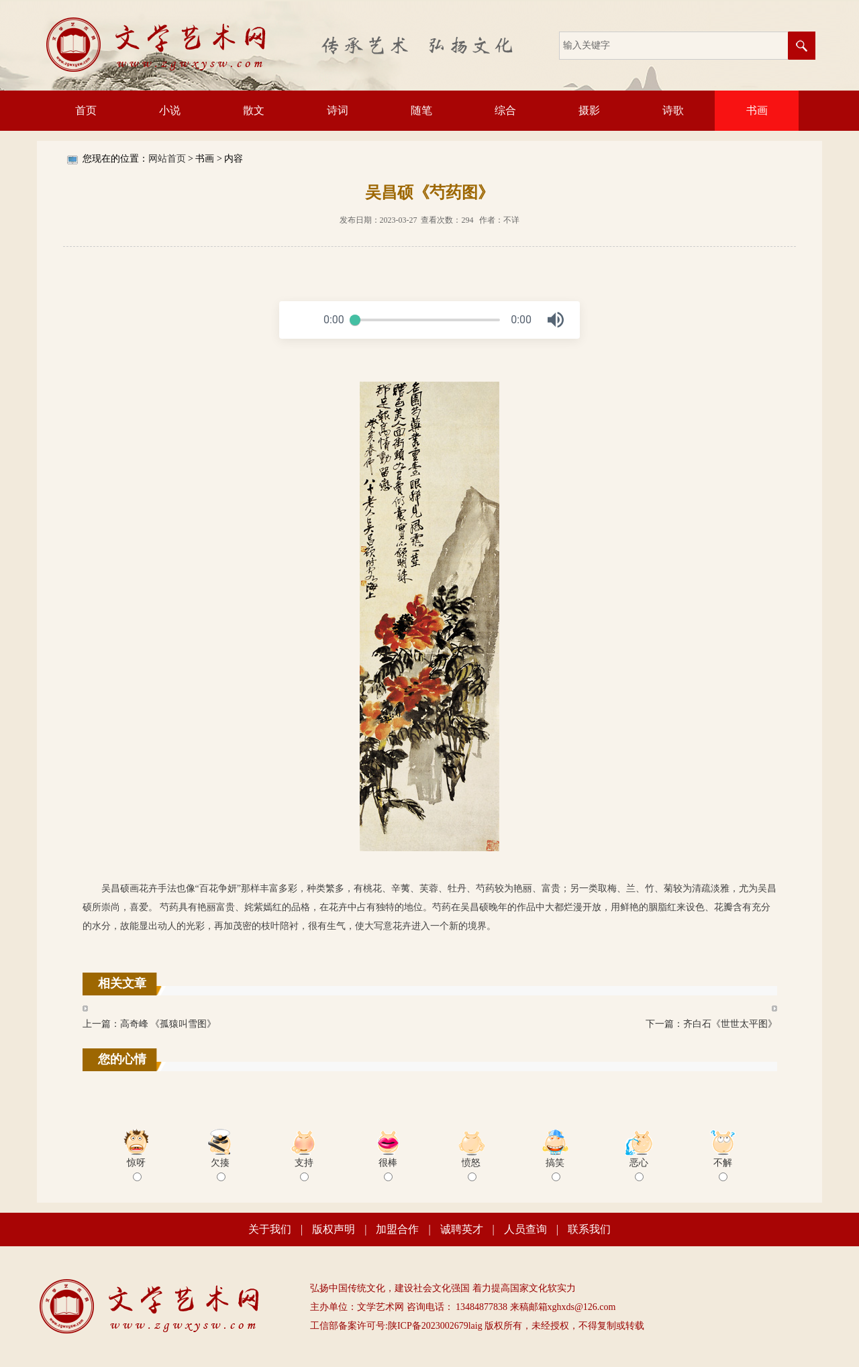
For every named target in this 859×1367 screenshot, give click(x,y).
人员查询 (525, 1229)
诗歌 (673, 110)
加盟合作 (397, 1229)
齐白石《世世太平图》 (730, 1024)
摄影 (589, 110)
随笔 (421, 110)
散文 (253, 110)
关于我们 (269, 1229)
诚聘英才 (461, 1229)
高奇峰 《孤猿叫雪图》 (168, 1024)
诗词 (337, 110)
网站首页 (167, 159)
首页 (86, 110)
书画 (757, 110)
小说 (170, 110)
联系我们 (589, 1229)
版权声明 (333, 1229)
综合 (505, 110)
